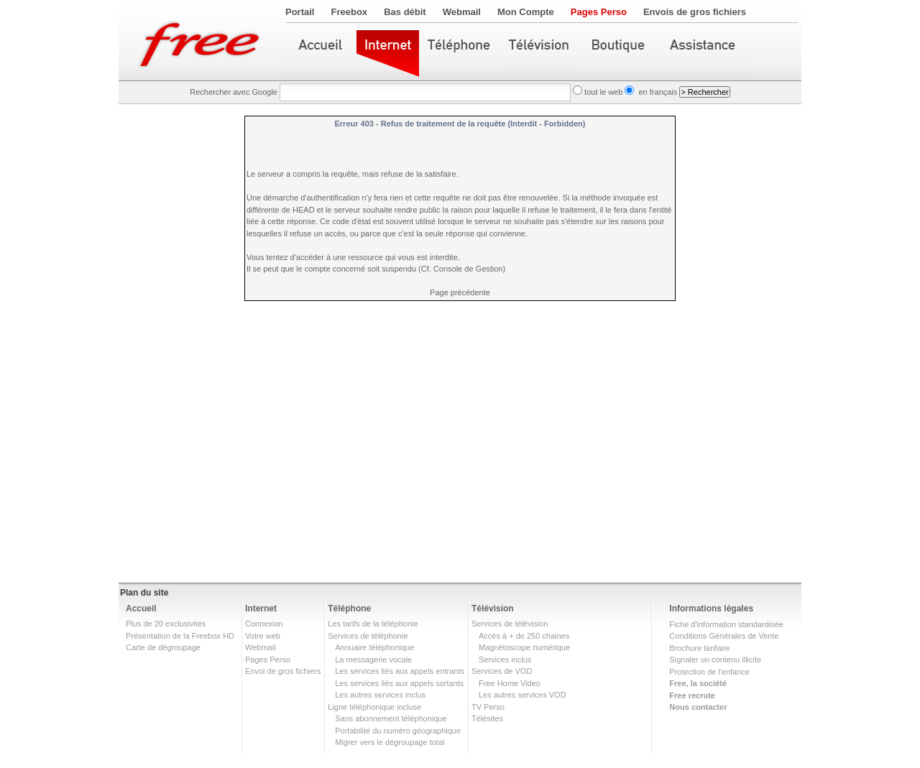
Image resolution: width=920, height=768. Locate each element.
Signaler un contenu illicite (715, 659)
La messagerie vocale (373, 659)
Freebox (349, 11)
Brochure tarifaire (699, 648)
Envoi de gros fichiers (283, 671)
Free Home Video (509, 683)
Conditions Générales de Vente (723, 635)
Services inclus (505, 659)
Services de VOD (502, 671)
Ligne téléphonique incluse (374, 707)
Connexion (264, 623)
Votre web (262, 635)
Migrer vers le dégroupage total (389, 742)
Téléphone (349, 608)
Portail (299, 11)
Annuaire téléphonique (374, 647)
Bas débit (405, 11)
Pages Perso (599, 11)
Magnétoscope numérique (524, 647)
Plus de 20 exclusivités (166, 623)
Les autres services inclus (380, 694)
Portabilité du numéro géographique (398, 730)
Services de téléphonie (368, 635)
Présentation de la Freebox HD (180, 635)
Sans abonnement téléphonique (390, 718)
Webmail (462, 11)
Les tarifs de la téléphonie (373, 623)
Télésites (487, 718)
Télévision (493, 608)
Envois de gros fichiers (694, 11)
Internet (261, 608)
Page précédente (460, 292)
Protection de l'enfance (709, 671)
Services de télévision (510, 623)
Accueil (141, 608)
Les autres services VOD (522, 694)
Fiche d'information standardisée (726, 624)
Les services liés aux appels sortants (399, 683)
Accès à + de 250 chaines (524, 635)
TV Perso (488, 707)
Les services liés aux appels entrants (399, 671)
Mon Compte (525, 11)
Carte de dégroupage (163, 647)
